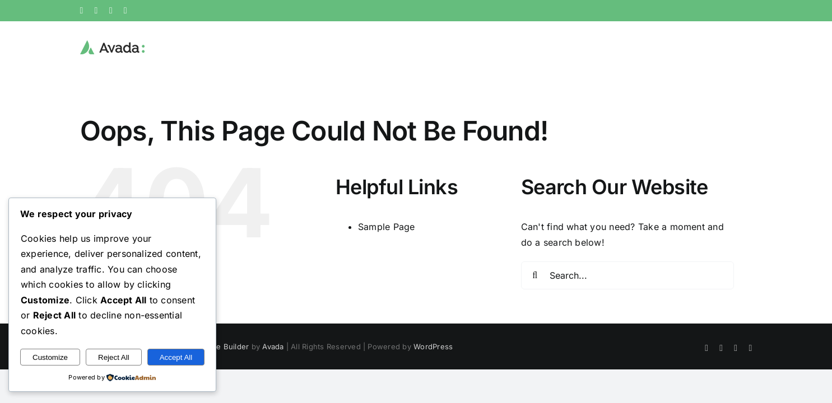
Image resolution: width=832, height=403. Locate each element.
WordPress (433, 346)
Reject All (113, 357)
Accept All (176, 357)
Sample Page (386, 226)
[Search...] (627, 275)
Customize (50, 357)
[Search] (535, 275)
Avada (272, 346)
